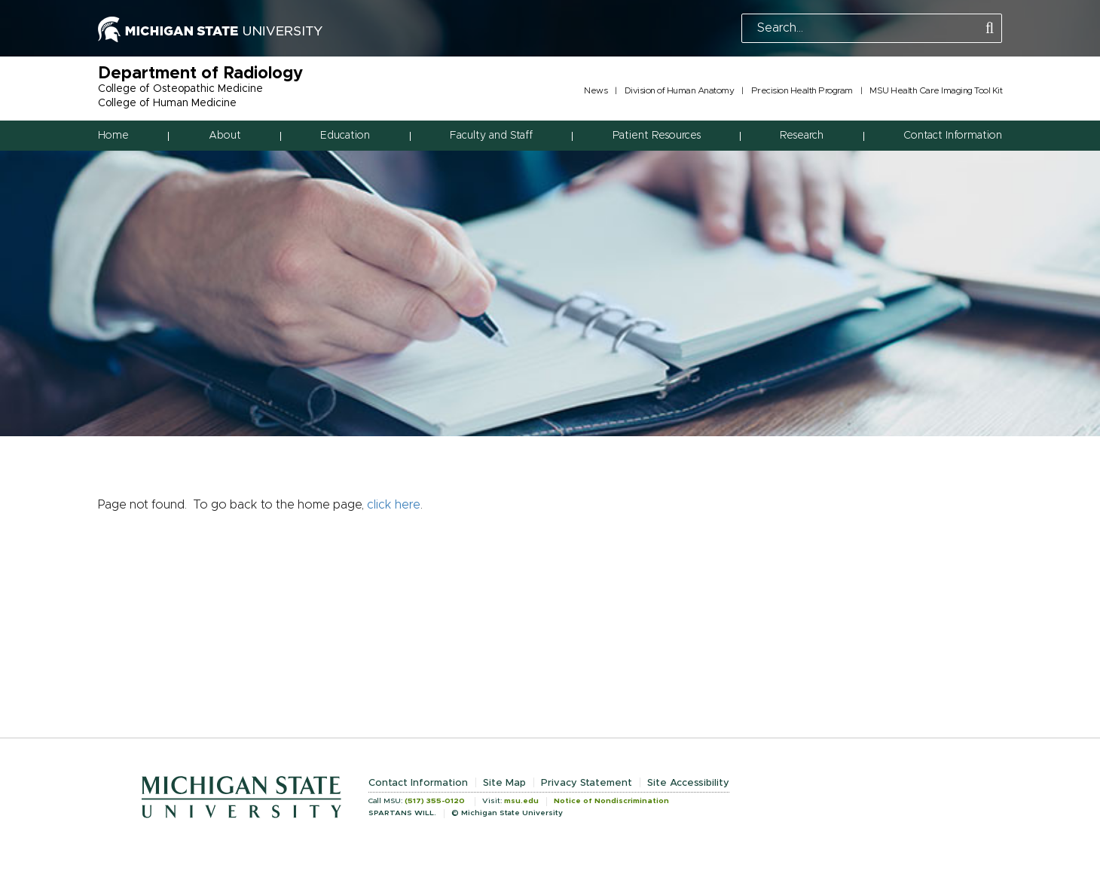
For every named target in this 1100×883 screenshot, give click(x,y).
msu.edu (521, 801)
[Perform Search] (989, 29)
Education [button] (345, 135)
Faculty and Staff (491, 135)
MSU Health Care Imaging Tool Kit (935, 90)
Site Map (504, 783)
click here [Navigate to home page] (393, 505)
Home (113, 135)
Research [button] (801, 135)
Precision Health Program (802, 90)
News (595, 90)
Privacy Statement (586, 783)
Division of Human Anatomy (680, 90)
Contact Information (952, 135)
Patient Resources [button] (657, 135)
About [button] (225, 135)
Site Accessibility (688, 783)
